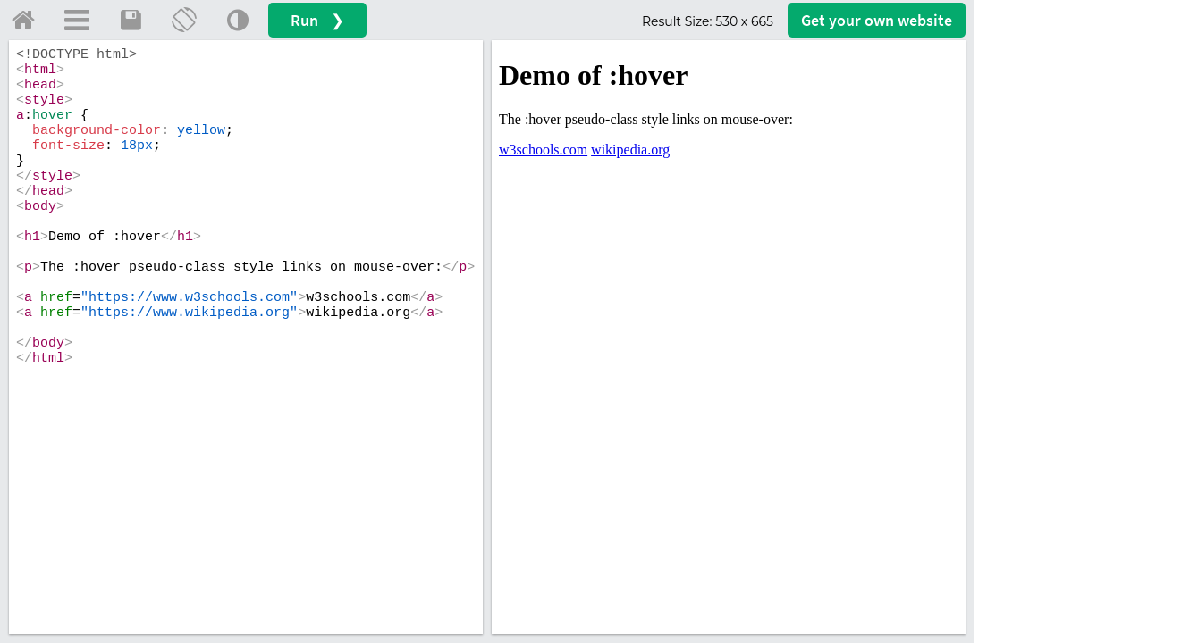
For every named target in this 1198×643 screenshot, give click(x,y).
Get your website (876, 20)
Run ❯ (317, 20)
